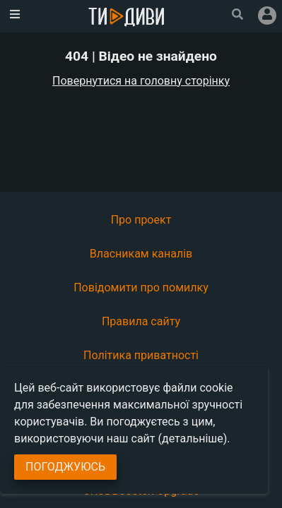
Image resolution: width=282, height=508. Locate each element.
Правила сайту (141, 321)
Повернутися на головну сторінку (141, 80)
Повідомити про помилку (141, 287)
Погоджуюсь (65, 466)
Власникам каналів (141, 253)
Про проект (141, 219)
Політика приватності (141, 355)
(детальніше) (193, 438)
